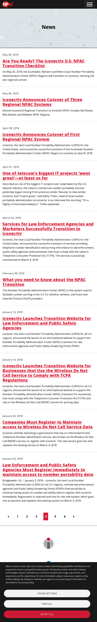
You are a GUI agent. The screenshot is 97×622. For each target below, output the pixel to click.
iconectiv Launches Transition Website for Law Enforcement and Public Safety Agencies (47, 323)
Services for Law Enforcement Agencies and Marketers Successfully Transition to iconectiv (48, 228)
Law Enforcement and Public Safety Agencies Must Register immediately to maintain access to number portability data (48, 469)
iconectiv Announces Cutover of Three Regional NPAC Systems (42, 102)
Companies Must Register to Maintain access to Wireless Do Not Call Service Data (48, 424)
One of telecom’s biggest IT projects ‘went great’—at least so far (46, 175)
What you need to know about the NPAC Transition (44, 282)
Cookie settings (47, 593)
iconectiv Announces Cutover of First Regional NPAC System (41, 137)
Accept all (47, 614)
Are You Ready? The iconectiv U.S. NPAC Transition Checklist (44, 63)
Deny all (47, 603)
